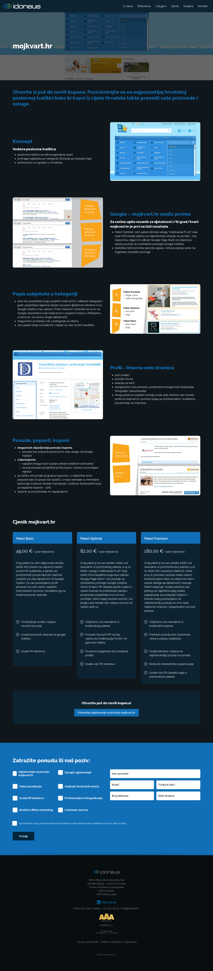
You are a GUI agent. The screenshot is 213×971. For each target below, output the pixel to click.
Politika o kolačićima (112, 942)
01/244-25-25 (111, 908)
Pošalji (23, 836)
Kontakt (203, 6)
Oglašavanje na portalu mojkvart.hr (33, 773)
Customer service (76, 809)
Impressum (130, 942)
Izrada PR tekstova (31, 798)
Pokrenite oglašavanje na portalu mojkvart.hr (106, 712)
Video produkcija (30, 786)
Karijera (188, 6)
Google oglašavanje (78, 772)
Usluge (160, 6)
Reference (144, 6)
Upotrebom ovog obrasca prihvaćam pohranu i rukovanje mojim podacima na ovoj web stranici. (73, 823)
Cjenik (175, 6)
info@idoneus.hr (130, 908)
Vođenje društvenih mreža (82, 786)
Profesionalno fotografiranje (84, 798)
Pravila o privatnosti (87, 942)
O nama (128, 6)
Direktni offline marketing (36, 809)
